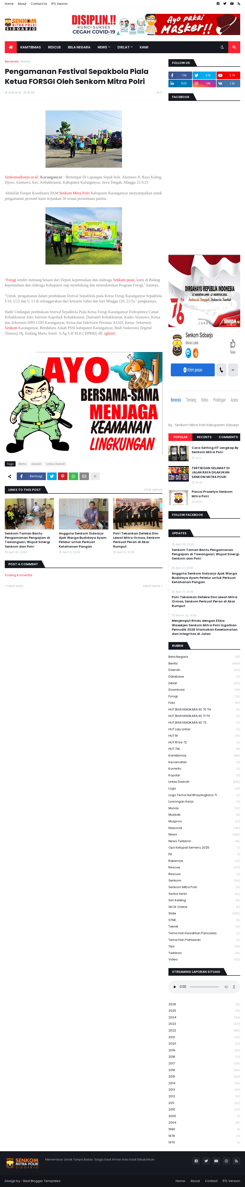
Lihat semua (153, 489)
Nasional (204, 828)
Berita (25, 61)
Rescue (204, 867)
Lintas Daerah (55, 464)
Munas (204, 808)
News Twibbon (204, 841)
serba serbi (204, 894)
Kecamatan (204, 762)
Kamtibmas (204, 755)
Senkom (11, 328)
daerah (36, 464)
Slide (204, 913)
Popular (180, 437)
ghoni (110, 333)
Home (9, 4)
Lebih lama (151, 586)
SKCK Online (204, 907)
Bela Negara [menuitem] (79, 47)
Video (204, 959)
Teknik (204, 926)
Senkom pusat (123, 280)
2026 (204, 1004)
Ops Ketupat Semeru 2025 (204, 847)
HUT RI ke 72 (204, 742)
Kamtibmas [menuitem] (30, 47)
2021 (204, 1037)
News (204, 834)
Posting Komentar (19, 575)
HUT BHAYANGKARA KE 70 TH (204, 709)
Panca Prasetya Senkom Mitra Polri (212, 494)
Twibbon (204, 953)
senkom (204, 880)
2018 (204, 1056)
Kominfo (204, 768)
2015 (204, 1076)
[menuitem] (11, 47)
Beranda (11, 61)
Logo (204, 788)
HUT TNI (204, 749)
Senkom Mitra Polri (74, 193)
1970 (204, 1142)
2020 (204, 1043)
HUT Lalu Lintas (204, 729)
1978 (204, 1136)
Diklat (204, 683)
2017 (204, 1063)
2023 (204, 1023)
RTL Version (59, 4)
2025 (204, 1010)
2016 (204, 1070)
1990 (204, 1129)
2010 (204, 1109)
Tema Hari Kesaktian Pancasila (204, 933)
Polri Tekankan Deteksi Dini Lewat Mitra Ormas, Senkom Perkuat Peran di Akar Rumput (136, 540)
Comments (228, 437)
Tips (204, 946)
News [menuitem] (102, 47)
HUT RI (204, 735)
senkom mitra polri (204, 887)
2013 (204, 1089)
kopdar (204, 775)
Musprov (204, 821)
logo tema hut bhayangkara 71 (204, 795)
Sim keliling (204, 900)
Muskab (204, 814)
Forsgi (11, 280)
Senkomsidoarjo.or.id (21, 177)
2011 (204, 1103)
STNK (204, 920)
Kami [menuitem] (144, 47)
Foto (204, 702)
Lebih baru (15, 586)
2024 (204, 1017)
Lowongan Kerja (204, 801)
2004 (204, 1122)
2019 (204, 1050)
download (204, 689)
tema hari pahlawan (204, 940)
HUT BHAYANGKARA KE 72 (204, 722)
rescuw (204, 874)
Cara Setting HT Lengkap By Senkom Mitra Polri (215, 450)
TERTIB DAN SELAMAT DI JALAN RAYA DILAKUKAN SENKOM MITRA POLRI (211, 472)
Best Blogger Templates (42, 1181)
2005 (204, 1116)
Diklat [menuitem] (123, 47)
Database (204, 676)
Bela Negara (204, 656)
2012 (204, 1096)
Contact (211, 1181)
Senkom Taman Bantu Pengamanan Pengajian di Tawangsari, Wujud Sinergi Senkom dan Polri (27, 540)
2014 (204, 1083)
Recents (204, 437)
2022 (204, 1030)
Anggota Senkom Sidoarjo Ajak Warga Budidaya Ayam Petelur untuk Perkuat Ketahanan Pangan (82, 540)
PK (204, 854)
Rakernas (204, 861)
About (22, 4)
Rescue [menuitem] (54, 47)
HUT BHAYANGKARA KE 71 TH (204, 716)
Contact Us (39, 4)
